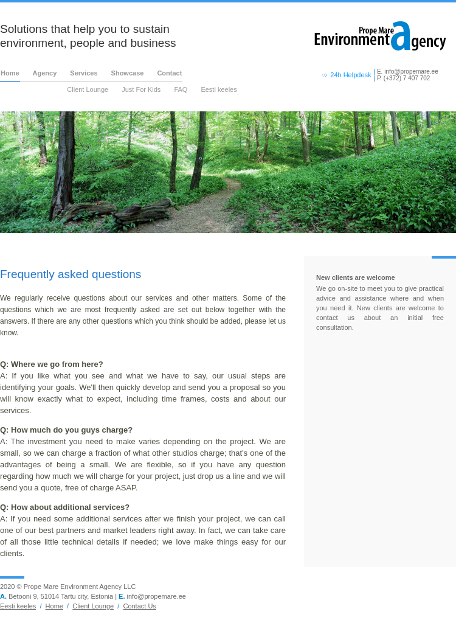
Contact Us (139, 606)
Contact (169, 73)
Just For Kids (141, 89)
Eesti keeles (219, 89)
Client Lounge (87, 89)
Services (83, 73)
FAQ (180, 89)
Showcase (127, 73)
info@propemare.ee (411, 71)
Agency (45, 73)
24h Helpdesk (350, 74)
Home (10, 73)
